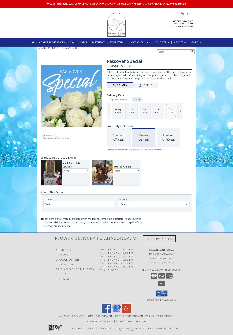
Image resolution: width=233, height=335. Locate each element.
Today (137, 99)
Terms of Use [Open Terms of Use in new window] (126, 330)
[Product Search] (173, 52)
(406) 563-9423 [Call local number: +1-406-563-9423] (185, 26)
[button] (185, 14)
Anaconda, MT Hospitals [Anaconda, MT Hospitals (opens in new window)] (110, 315)
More (196, 42)
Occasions (140, 42)
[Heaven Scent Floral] (116, 24)
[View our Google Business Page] (116, 312)
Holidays (162, 42)
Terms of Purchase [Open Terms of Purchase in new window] (168, 328)
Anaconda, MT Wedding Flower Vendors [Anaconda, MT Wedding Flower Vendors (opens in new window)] (150, 315)
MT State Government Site (131, 321)
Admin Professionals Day (56, 42)
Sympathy (118, 42)
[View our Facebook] (106, 312)
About (180, 42)
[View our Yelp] (126, 312)
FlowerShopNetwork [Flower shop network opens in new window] (118, 328)
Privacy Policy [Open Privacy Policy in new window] (144, 328)
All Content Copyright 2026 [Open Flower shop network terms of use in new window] (87, 328)
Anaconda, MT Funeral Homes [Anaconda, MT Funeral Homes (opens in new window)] (76, 315)
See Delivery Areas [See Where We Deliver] (159, 239)
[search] (192, 51)
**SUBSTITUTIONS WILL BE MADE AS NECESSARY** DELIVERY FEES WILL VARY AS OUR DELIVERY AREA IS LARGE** (116, 4)
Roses (83, 42)
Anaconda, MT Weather (99, 321)
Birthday (98, 42)
